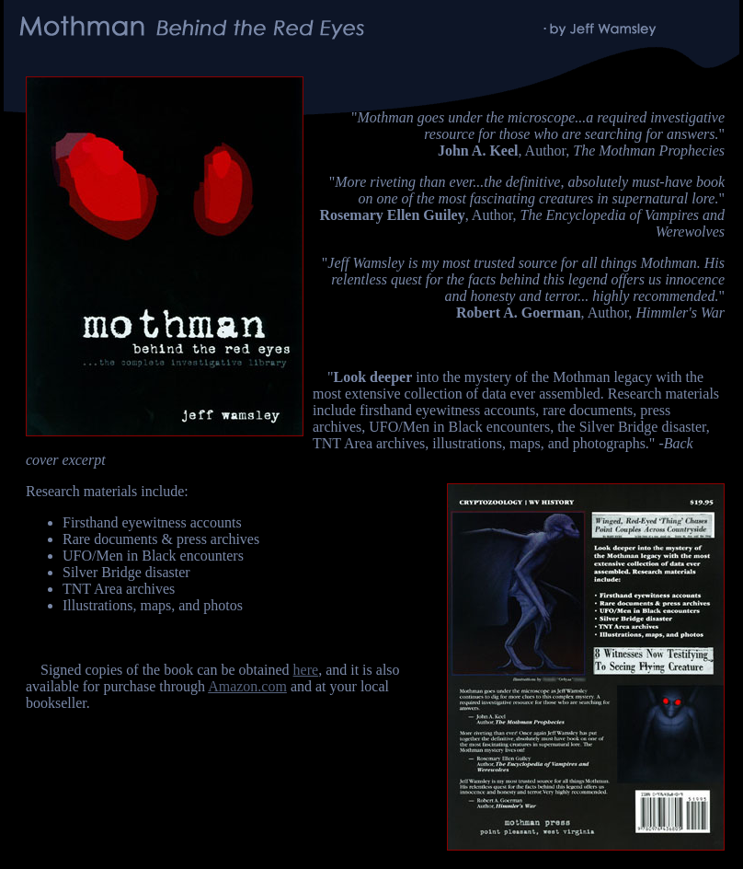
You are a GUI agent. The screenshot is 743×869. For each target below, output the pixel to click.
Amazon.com (247, 686)
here (306, 670)
